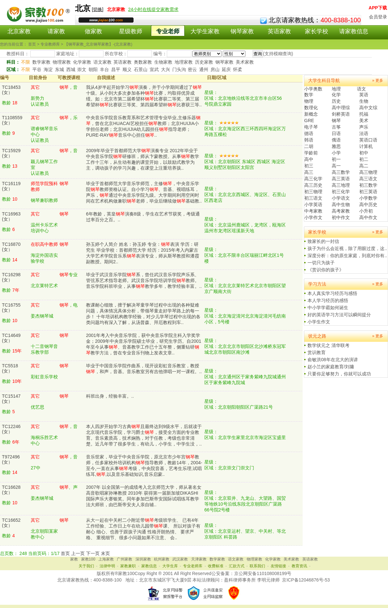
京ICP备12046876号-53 (306, 579)
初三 (308, 165)
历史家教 (204, 62)
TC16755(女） (11, 307)
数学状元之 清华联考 (328, 345)
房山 (215, 69)
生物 (363, 101)
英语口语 (368, 139)
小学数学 (368, 198)
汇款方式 (236, 566)
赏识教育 (316, 352)
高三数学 (341, 172)
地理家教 (184, 62)
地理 (336, 88)
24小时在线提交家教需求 (153, 9)
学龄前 (311, 152)
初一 (336, 159)
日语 (336, 133)
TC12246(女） (11, 429)
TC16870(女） (11, 247)
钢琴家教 (242, 31)
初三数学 (368, 185)
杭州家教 (161, 559)
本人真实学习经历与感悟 (332, 293)
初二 (363, 159)
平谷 (36, 69)
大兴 (165, 69)
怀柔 (237, 69)
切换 (97, 9)
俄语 (336, 139)
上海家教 (106, 559)
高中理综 (341, 107)
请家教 (56, 31)
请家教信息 (353, 31)
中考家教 (313, 211)
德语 (308, 133)
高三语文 (368, 178)
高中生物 (341, 204)
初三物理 (313, 191)
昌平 (115, 69)
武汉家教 (180, 559)
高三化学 (313, 178)
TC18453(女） (11, 90)
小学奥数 (313, 88)
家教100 (88, 559)
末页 (105, 553)
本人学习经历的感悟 (327, 300)
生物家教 (163, 62)
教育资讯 (299, 566)
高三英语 (341, 178)
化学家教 (82, 62)
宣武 (154, 69)
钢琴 (336, 120)
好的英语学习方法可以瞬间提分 (339, 314)
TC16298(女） (11, 277)
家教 (74, 559)
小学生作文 (318, 321)
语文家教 (102, 62)
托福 (363, 114)
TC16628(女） (11, 490)
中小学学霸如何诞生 (327, 307)
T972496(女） (11, 459)
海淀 (48, 69)
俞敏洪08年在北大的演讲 (332, 359)
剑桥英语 (341, 114)
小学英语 (313, 204)
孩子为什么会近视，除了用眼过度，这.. (347, 248)
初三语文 (313, 198)
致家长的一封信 (323, 241)
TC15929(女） (11, 153)
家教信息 (149, 566)
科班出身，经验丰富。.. (110, 396)
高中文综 (368, 107)
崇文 (81, 69)
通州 (203, 69)
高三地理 (341, 185)
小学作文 (313, 217)
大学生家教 (205, 31)
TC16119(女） (11, 186)
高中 (308, 159)
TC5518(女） (10, 368)
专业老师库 (192, 566)
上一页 (78, 553)
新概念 (311, 114)
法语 (363, 133)
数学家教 (41, 62)
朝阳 (93, 69)
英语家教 (279, 31)
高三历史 (313, 185)
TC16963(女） (11, 216)
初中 (363, 152)
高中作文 (368, 217)
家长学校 (316, 31)
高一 (336, 165)
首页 (65, 553)
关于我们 (86, 566)
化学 (336, 94)
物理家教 (62, 62)
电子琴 (311, 127)
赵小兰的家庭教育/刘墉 (330, 366)
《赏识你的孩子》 (325, 269)
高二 (363, 165)
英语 (363, 94)
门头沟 (179, 69)
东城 (59, 69)
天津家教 (199, 559)
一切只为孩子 (321, 262)
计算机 (366, 146)
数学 (308, 94)
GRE (309, 120)
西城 (70, 69)
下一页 (93, 553)
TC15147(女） (11, 398)
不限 (25, 62)
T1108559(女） (12, 120)
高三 (308, 172)
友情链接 (278, 566)
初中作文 (341, 217)
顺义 (127, 69)
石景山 (140, 69)
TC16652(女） (11, 523)
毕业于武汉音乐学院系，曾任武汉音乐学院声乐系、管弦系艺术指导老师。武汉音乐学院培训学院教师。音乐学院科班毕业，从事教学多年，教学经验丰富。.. (144, 280)
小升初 (366, 211)
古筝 (336, 127)
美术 (363, 120)
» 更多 (377, 80)
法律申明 (107, 566)
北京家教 (19, 31)
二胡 (308, 146)
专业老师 (167, 31)
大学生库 (170, 566)
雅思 (336, 146)
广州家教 (124, 559)
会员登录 (378, 16)
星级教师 (130, 31)
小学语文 (341, 198)
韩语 (308, 139)
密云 (192, 69)
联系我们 (257, 566)
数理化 (311, 107)
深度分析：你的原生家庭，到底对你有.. (347, 255)
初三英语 (368, 191)
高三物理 (368, 172)
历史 (336, 101)
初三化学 (341, 191)
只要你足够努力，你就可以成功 (339, 373)
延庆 (226, 69)
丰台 (104, 69)
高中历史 (368, 204)
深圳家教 (143, 559)
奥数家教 (143, 62)
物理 (308, 101)
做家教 (93, 31)
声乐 (363, 127)
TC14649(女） (11, 338)
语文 (361, 88)
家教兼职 (128, 566)
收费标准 (215, 566)
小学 (336, 152)
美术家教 (245, 62)
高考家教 (341, 211)
